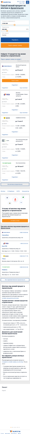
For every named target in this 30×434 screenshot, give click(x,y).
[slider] (14, 25)
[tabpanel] (14, 389)
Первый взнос (5, 27)
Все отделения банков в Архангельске (15, 279)
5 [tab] (17, 427)
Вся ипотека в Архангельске (15, 184)
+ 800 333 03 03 (24, 243)
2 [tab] (12, 427)
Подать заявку (15, 80)
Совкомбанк (5, 235)
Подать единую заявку (15, 45)
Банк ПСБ (4, 246)
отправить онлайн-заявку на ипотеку (12, 362)
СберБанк (4, 269)
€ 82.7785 (21, 3)
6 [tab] (19, 427)
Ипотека (3, 191)
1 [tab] (11, 427)
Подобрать (15, 40)
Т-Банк (4, 258)
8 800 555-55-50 (24, 267)
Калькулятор (25, 191)
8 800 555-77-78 (24, 256)
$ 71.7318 (21, 1)
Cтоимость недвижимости (8, 21)
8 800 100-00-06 (24, 232)
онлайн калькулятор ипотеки (10, 298)
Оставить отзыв (15, 220)
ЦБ (18, 1)
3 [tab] (14, 427)
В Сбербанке (11, 191)
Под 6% (4, 390)
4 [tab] (16, 427)
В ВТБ (18, 191)
